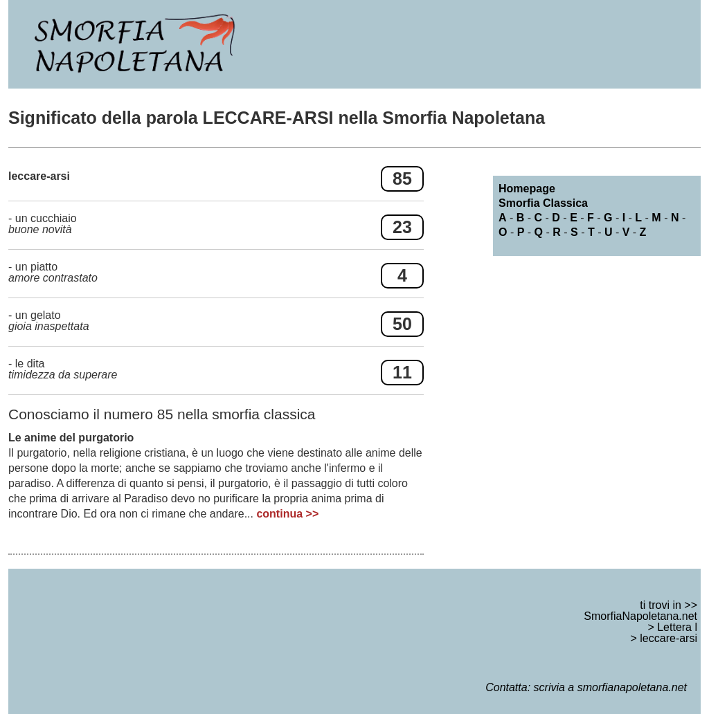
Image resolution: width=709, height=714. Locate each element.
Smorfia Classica (543, 203)
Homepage (527, 188)
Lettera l (677, 627)
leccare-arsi (668, 638)
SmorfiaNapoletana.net (640, 616)
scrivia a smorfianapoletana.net (610, 687)
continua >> (287, 514)
